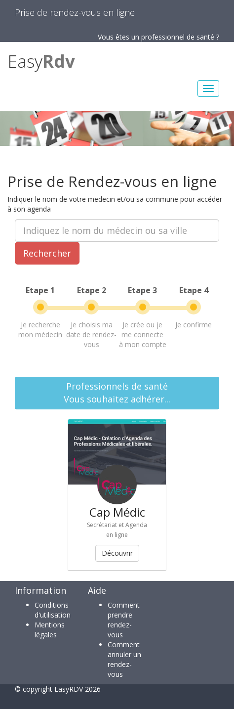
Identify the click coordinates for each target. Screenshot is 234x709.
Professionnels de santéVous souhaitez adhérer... (117, 392)
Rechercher (47, 253)
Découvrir (117, 553)
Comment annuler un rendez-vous (124, 659)
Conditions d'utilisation (53, 610)
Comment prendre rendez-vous (124, 619)
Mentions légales (50, 629)
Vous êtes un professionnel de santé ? (158, 37)
